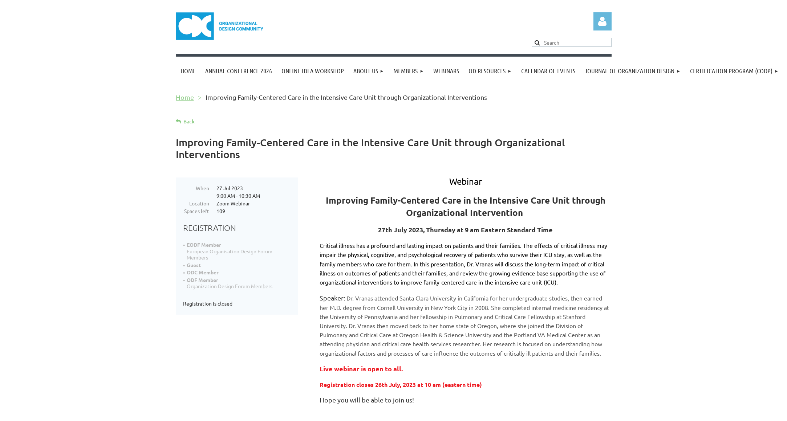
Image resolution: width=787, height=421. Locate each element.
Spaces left (196, 211)
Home (185, 97)
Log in (602, 21)
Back (189, 121)
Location (199, 203)
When (202, 188)
